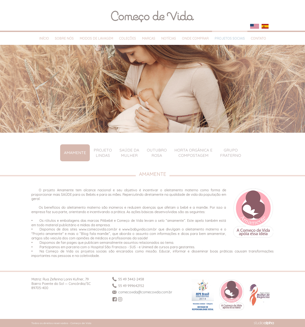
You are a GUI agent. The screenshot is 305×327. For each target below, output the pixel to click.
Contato (258, 38)
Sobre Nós (64, 38)
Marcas (148, 38)
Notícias (168, 38)
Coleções (127, 38)
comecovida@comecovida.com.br (142, 292)
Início (44, 38)
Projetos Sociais (230, 38)
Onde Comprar (195, 38)
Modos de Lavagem (96, 38)
